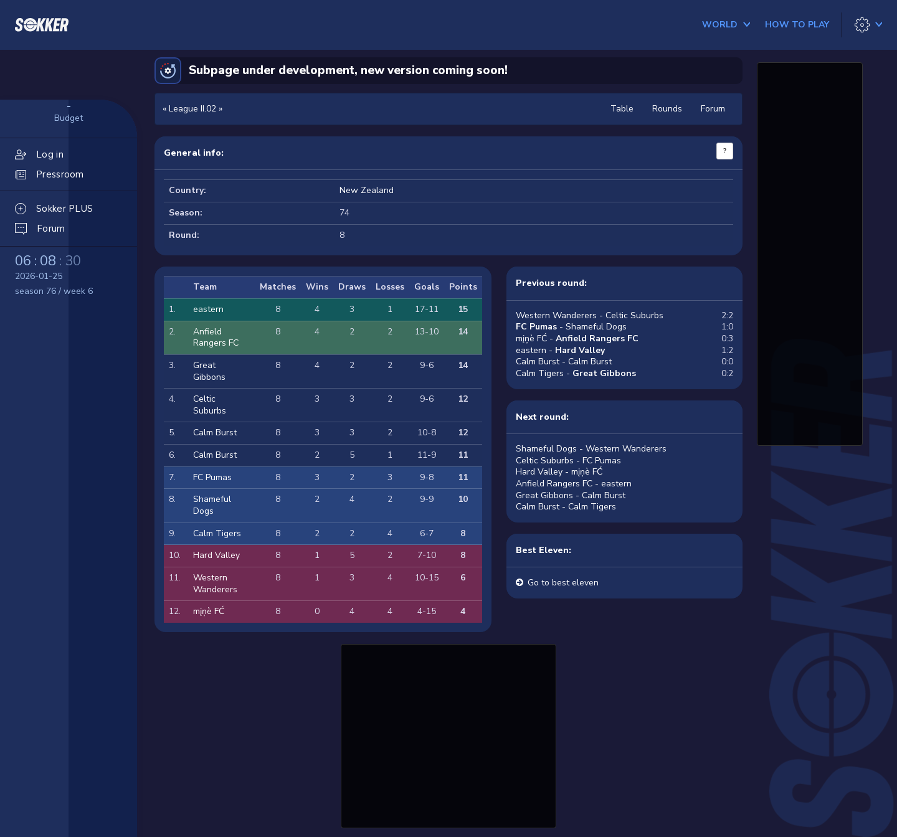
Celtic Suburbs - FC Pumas (568, 460)
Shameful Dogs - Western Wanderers (591, 449)
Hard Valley (216, 555)
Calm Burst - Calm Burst (564, 361)
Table (622, 109)
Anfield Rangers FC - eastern (574, 483)
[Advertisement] (448, 734)
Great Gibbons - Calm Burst (570, 495)
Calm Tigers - (576, 373)
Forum (713, 109)
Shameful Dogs (212, 505)
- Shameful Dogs (571, 327)
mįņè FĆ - (577, 338)
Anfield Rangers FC (216, 337)
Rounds (667, 109)
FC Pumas (212, 477)
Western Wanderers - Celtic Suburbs (589, 315)
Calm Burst (215, 432)
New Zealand (366, 190)
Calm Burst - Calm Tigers (566, 507)
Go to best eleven (563, 583)
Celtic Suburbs (209, 405)
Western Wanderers (215, 583)
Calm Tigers (217, 533)
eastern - (560, 350)
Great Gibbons (209, 371)
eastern (208, 309)
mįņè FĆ (208, 611)
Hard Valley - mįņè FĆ (559, 472)
